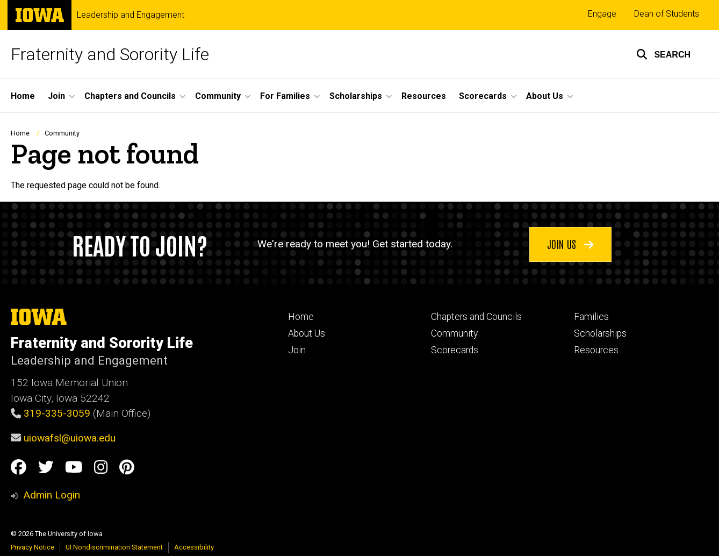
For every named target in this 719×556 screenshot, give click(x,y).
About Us (306, 333)
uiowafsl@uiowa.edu (70, 438)
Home (23, 96)
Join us (570, 244)
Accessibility (194, 547)
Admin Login (51, 495)
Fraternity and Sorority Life (110, 54)
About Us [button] (544, 96)
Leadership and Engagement (130, 15)
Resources (423, 96)
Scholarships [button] (355, 96)
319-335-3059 (57, 413)
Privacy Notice (32, 547)
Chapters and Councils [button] (130, 96)
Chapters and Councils (476, 316)
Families (591, 316)
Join (297, 350)
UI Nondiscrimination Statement (114, 547)
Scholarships (600, 333)
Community (62, 133)
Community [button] (218, 96)
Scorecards (454, 350)
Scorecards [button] (483, 96)
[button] (663, 54)
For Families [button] (285, 96)
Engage (602, 14)
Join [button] (56, 96)
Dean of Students (666, 14)
